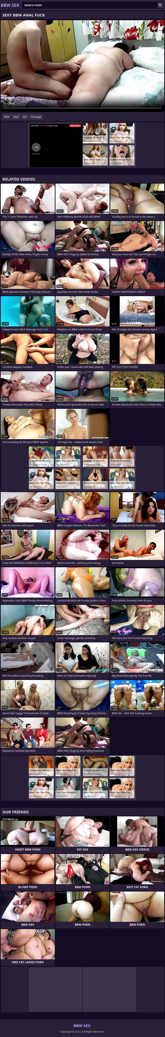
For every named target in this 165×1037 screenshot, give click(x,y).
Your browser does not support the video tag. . (82, 66)
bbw (6, 116)
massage (36, 116)
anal (16, 116)
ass (24, 116)
